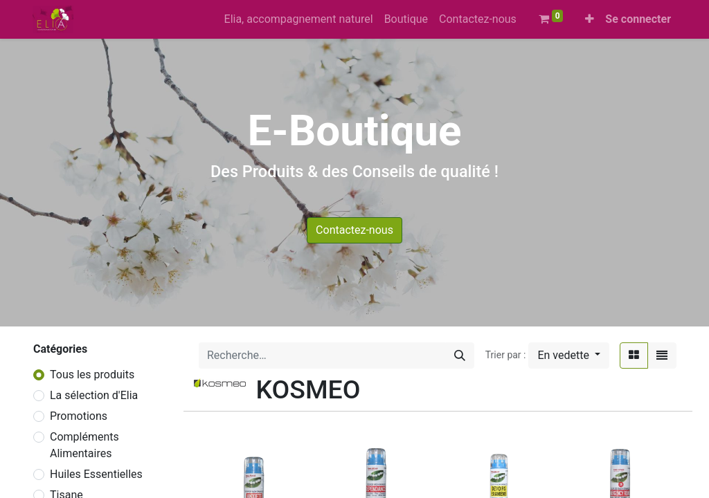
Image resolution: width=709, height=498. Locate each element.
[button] (590, 19)
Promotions (78, 416)
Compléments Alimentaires (84, 445)
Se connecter (638, 19)
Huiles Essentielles (96, 474)
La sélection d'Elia (94, 395)
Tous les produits (92, 374)
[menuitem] (299, 19)
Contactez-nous (354, 230)
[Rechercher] (459, 355)
